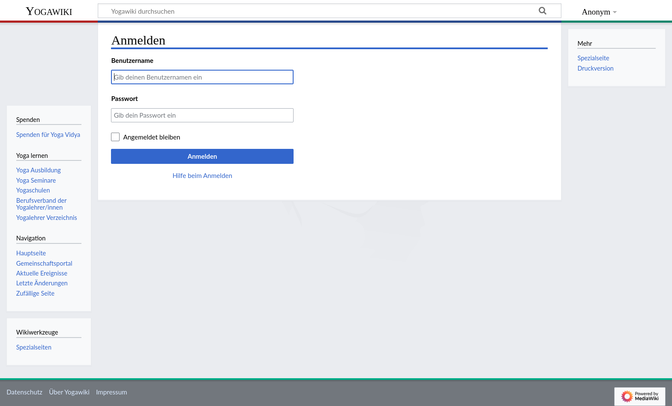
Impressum (111, 392)
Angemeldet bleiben (151, 137)
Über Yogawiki (69, 392)
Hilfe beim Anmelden (202, 175)
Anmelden (202, 156)
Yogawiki (49, 11)
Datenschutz (24, 392)
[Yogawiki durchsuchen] (329, 11)
